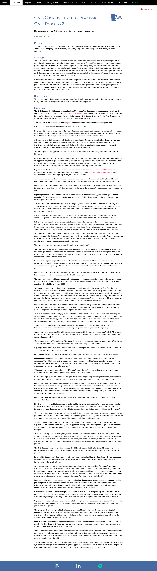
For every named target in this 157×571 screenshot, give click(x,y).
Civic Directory (108, 3)
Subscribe (123, 3)
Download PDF (149, 9)
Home (4, 3)
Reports (28, 3)
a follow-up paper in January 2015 (100, 172)
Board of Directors (69, 3)
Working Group (52, 3)
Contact (94, 3)
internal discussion (76, 113)
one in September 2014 (99, 170)
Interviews (16, 3)
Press (84, 3)
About (38, 3)
